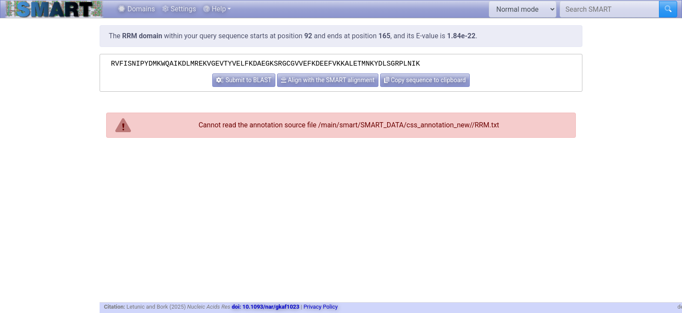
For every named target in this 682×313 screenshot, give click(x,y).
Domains (136, 9)
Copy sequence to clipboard (425, 80)
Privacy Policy (321, 306)
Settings (179, 9)
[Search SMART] (609, 9)
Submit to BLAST (243, 80)
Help (214, 9)
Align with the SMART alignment (327, 80)
